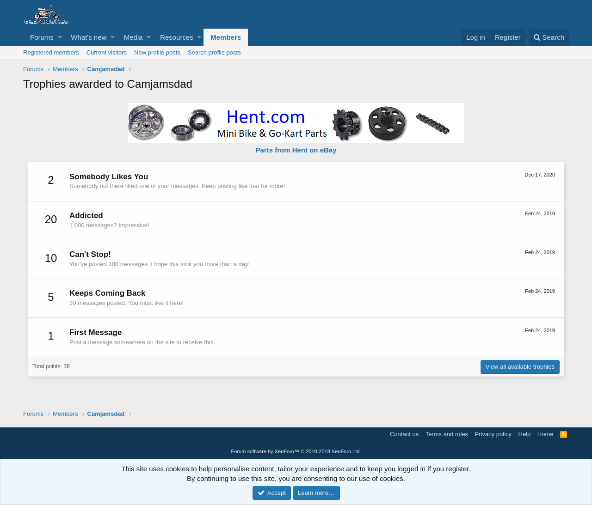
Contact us (404, 434)
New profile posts (157, 52)
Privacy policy (493, 434)
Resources (176, 37)
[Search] (549, 37)
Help (524, 434)
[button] (60, 37)
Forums (42, 37)
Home (545, 434)
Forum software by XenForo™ (296, 451)
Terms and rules (447, 434)
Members (225, 37)
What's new (88, 37)
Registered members (51, 52)
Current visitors (106, 52)
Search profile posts (214, 52)
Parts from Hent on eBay (295, 150)
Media (133, 37)
